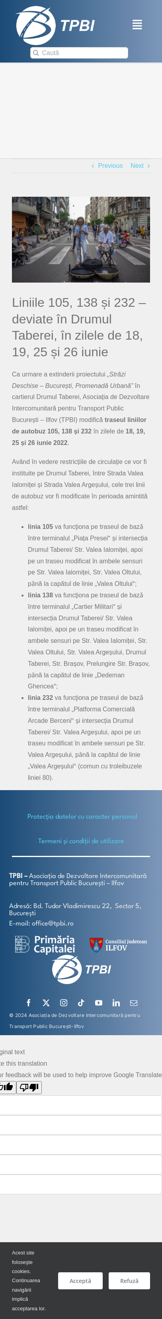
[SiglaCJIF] (117, 939)
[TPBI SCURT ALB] (55, 9)
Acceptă (80, 1281)
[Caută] (79, 53)
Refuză (129, 1281)
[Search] (36, 53)
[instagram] (63, 1002)
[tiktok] (81, 1002)
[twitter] (46, 1002)
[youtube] (98, 1002)
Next (137, 165)
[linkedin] (116, 1002)
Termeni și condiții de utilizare (81, 841)
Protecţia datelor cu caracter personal (82, 816)
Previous (110, 165)
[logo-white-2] (45, 938)
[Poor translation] (29, 1087)
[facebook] (28, 1002)
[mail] (134, 1002)
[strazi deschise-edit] (81, 239)
